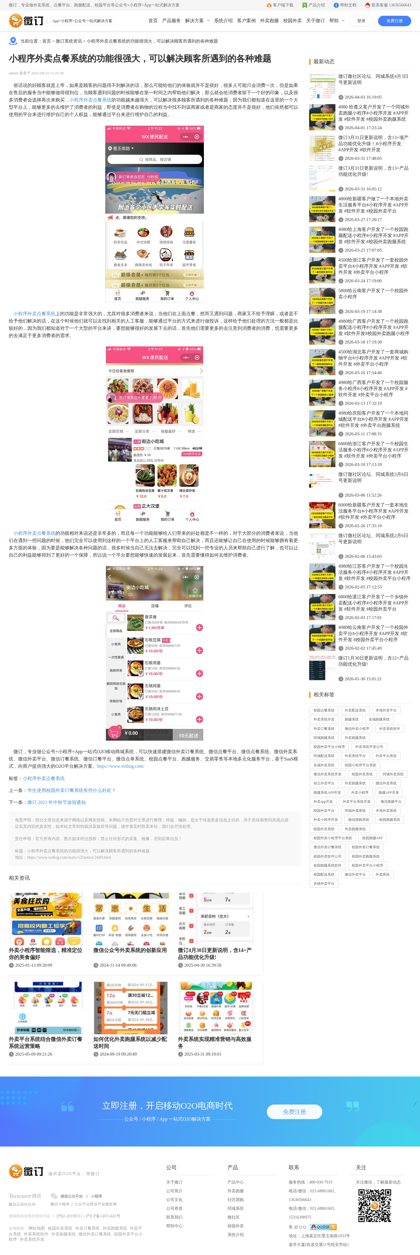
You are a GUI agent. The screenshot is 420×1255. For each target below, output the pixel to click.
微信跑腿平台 (391, 802)
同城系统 (236, 1208)
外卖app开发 (323, 802)
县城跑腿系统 (379, 719)
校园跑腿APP (372, 838)
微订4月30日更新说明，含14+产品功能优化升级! (215, 953)
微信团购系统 (358, 820)
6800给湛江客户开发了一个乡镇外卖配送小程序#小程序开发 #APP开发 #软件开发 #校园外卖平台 (373, 602)
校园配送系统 (324, 874)
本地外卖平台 (386, 710)
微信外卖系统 (386, 783)
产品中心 (236, 1182)
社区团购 (236, 1200)
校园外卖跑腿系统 (366, 856)
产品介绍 (317, 5)
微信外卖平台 (355, 874)
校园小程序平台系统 (360, 765)
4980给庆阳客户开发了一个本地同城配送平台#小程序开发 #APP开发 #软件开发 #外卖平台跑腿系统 (373, 419)
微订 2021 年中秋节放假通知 (56, 802)
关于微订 (315, 20)
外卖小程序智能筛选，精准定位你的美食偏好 (45, 953)
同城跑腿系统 (324, 738)
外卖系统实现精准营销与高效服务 (214, 1042)
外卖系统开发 (324, 719)
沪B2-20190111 (69, 1216)
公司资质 (174, 1208)
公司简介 (174, 1191)
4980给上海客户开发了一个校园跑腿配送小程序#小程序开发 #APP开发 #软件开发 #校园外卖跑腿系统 (373, 235)
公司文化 (174, 1200)
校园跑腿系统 (389, 820)
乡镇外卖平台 (324, 883)
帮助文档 (348, 5)
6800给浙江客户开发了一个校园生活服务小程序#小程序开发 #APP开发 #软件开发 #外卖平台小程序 (373, 449)
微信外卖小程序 (357, 729)
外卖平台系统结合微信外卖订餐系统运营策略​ (45, 1042)
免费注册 (394, 21)
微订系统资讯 (69, 41)
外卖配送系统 (355, 710)
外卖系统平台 (355, 756)
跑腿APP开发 (389, 792)
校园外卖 (292, 20)
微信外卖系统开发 (328, 774)
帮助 (334, 20)
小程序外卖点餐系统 (90, 99)
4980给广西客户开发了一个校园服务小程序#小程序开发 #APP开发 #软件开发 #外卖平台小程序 (373, 388)
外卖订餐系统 (324, 729)
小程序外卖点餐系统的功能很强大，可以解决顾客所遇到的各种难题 (152, 41)
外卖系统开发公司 (369, 747)
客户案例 (246, 20)
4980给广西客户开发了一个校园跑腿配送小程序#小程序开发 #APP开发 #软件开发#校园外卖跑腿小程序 (374, 327)
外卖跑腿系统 (355, 738)
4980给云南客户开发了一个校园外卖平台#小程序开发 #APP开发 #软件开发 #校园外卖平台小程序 (373, 633)
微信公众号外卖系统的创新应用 (130, 950)
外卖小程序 (360, 792)
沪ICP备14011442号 (102, 1216)
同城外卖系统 (393, 774)
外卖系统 (383, 874)
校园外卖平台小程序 (329, 747)
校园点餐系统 (324, 710)
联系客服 (392, 5)
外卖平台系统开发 (357, 802)
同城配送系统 (324, 756)
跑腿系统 (352, 719)
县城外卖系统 (324, 765)
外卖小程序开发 (326, 820)
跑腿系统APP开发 (327, 792)
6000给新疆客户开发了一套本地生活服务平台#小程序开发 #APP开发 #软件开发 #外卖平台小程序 (373, 511)
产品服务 (171, 20)
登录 (361, 21)
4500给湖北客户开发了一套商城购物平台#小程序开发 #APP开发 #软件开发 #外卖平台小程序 (373, 358)
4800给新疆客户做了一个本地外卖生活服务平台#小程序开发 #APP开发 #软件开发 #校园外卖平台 (373, 204)
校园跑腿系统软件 (328, 865)
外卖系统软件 (389, 729)
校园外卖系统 (362, 774)
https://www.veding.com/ (120, 766)
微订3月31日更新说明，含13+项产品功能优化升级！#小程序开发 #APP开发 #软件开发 (373, 143)
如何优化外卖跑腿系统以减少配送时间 (130, 1042)
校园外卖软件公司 (328, 856)
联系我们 (174, 1217)
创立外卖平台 (324, 783)
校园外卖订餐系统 (366, 847)
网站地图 (37, 1228)
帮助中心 (174, 1226)
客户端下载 (283, 5)
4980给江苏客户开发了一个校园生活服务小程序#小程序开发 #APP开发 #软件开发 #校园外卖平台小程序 (374, 572)
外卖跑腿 (269, 20)
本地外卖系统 (386, 811)
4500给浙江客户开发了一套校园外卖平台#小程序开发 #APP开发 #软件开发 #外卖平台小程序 (373, 266)
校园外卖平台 (324, 811)
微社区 (234, 1217)
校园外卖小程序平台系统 (333, 838)
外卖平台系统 (386, 756)
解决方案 (194, 20)
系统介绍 (223, 20)
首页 (153, 20)
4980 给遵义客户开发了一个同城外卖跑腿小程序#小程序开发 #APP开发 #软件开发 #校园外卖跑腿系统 (374, 113)
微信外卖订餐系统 (328, 847)
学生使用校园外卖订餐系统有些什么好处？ (71, 790)
